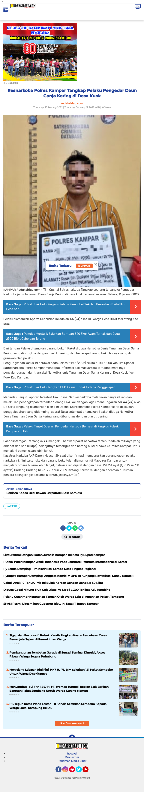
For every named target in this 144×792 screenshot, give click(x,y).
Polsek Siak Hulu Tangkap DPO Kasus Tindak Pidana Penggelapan (70, 387)
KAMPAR (12, 506)
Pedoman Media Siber (72, 761)
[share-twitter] (69, 528)
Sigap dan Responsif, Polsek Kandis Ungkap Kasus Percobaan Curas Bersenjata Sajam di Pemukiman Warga (58, 637)
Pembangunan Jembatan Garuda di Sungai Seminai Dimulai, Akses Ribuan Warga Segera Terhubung (57, 654)
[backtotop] (72, 738)
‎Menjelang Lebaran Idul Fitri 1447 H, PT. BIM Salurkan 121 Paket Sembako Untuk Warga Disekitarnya (61, 671)
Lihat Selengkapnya (72, 723)
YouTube (88, 771)
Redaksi (72, 753)
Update (84, 265)
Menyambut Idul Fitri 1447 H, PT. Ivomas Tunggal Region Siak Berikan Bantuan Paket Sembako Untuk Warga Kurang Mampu (59, 689)
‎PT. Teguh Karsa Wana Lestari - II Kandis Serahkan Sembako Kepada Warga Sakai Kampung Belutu (57, 706)
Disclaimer (72, 757)
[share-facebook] (63, 528)
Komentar (72, 536)
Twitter (80, 771)
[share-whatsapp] (75, 528)
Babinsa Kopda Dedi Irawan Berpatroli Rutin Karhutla (44, 493)
